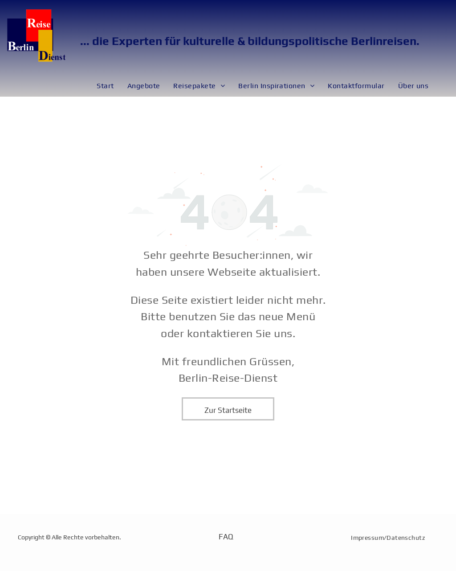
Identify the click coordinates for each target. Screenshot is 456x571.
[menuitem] (105, 86)
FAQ (226, 536)
